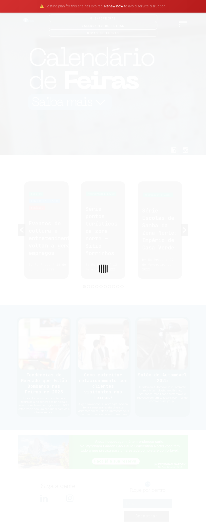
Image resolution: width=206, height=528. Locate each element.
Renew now (113, 6)
